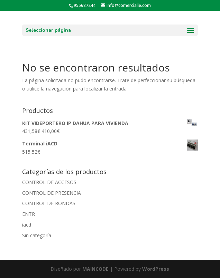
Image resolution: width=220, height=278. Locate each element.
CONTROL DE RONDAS (48, 203)
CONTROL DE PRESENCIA (51, 193)
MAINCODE (95, 269)
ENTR (28, 214)
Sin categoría (36, 235)
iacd (26, 224)
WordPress (155, 269)
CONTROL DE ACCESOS (49, 182)
